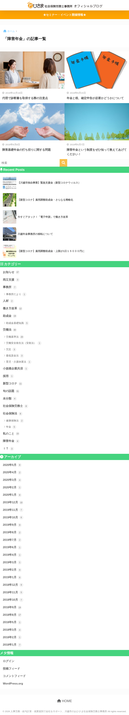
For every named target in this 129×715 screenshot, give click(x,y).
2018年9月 (12, 608)
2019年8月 (12, 533)
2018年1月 (12, 645)
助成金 (10, 316)
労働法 (10, 330)
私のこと (11, 434)
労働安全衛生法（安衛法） (23, 343)
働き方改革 (13, 309)
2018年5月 (12, 622)
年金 (11, 427)
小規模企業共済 (15, 369)
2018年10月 (13, 600)
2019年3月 (12, 562)
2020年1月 (12, 495)
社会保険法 (13, 414)
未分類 (10, 399)
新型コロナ (13, 384)
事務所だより (16, 294)
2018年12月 (13, 585)
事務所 (10, 287)
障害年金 (11, 441)
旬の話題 (11, 391)
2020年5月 (12, 465)
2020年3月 (12, 480)
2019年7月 (12, 540)
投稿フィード (11, 668)
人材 (8, 301)
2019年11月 (13, 510)
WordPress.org (13, 683)
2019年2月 (12, 570)
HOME (64, 701)
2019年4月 (12, 555)
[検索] (63, 163)
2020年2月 (12, 487)
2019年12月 (13, 503)
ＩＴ (8, 449)
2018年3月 (12, 630)
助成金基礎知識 (17, 323)
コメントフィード (14, 676)
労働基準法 (15, 337)
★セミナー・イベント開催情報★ (64, 14)
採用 (8, 376)
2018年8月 (12, 615)
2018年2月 (12, 637)
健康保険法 (15, 421)
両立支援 (11, 280)
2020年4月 (12, 473)
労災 (11, 350)
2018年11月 (13, 592)
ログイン (8, 661)
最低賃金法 (15, 356)
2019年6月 (12, 548)
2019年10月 (13, 518)
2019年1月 (12, 578)
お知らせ (11, 272)
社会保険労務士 (15, 406)
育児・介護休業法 (18, 362)
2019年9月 (12, 525)
